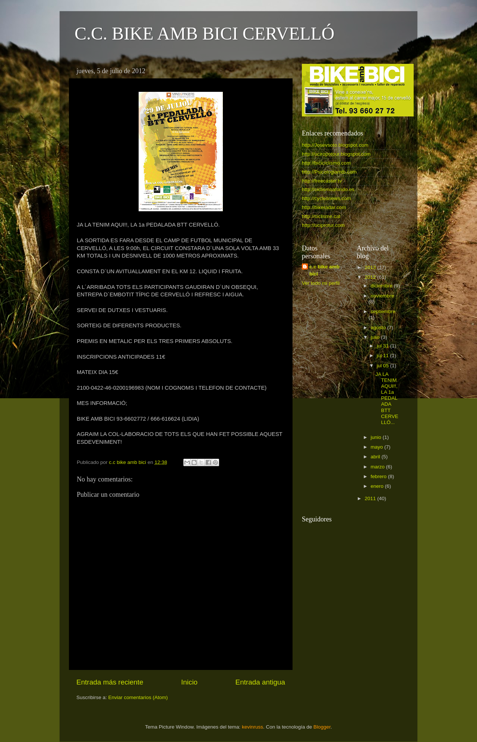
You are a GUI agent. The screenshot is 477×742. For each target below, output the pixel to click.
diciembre (382, 286)
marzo (378, 467)
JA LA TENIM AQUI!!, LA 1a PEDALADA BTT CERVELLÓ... (386, 398)
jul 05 (383, 365)
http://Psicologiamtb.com (329, 172)
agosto (379, 327)
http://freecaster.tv (322, 181)
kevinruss (252, 727)
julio (376, 337)
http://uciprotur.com (323, 225)
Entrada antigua (260, 682)
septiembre (383, 311)
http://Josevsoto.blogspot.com (335, 145)
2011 (370, 498)
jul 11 (383, 355)
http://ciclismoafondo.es (328, 189)
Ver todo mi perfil (320, 283)
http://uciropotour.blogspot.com (336, 154)
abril (376, 456)
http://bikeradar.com (324, 207)
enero (378, 486)
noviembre (382, 296)
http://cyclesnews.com (326, 198)
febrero (379, 476)
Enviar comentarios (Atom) (138, 697)
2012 (370, 277)
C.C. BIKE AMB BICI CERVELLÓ (205, 33)
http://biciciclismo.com (326, 163)
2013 (370, 267)
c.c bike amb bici (324, 270)
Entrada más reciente (109, 682)
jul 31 (383, 346)
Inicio (189, 682)
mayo (378, 447)
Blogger (322, 727)
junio (377, 437)
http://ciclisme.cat (321, 216)
